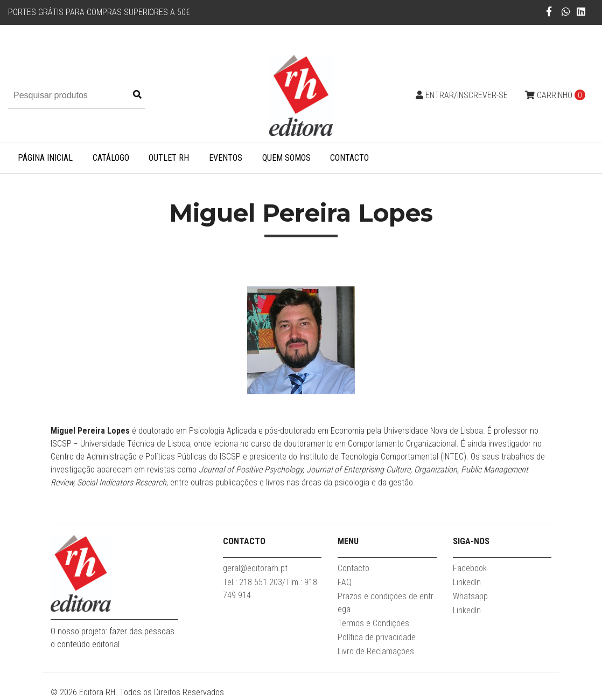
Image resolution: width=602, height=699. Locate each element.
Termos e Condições (373, 623)
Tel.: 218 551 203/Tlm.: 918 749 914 (270, 588)
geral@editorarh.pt (255, 568)
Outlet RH (169, 158)
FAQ (345, 582)
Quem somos (286, 158)
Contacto (349, 158)
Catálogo (111, 158)
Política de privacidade (377, 637)
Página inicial (45, 158)
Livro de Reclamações (376, 651)
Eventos (225, 158)
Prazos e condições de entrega (385, 602)
